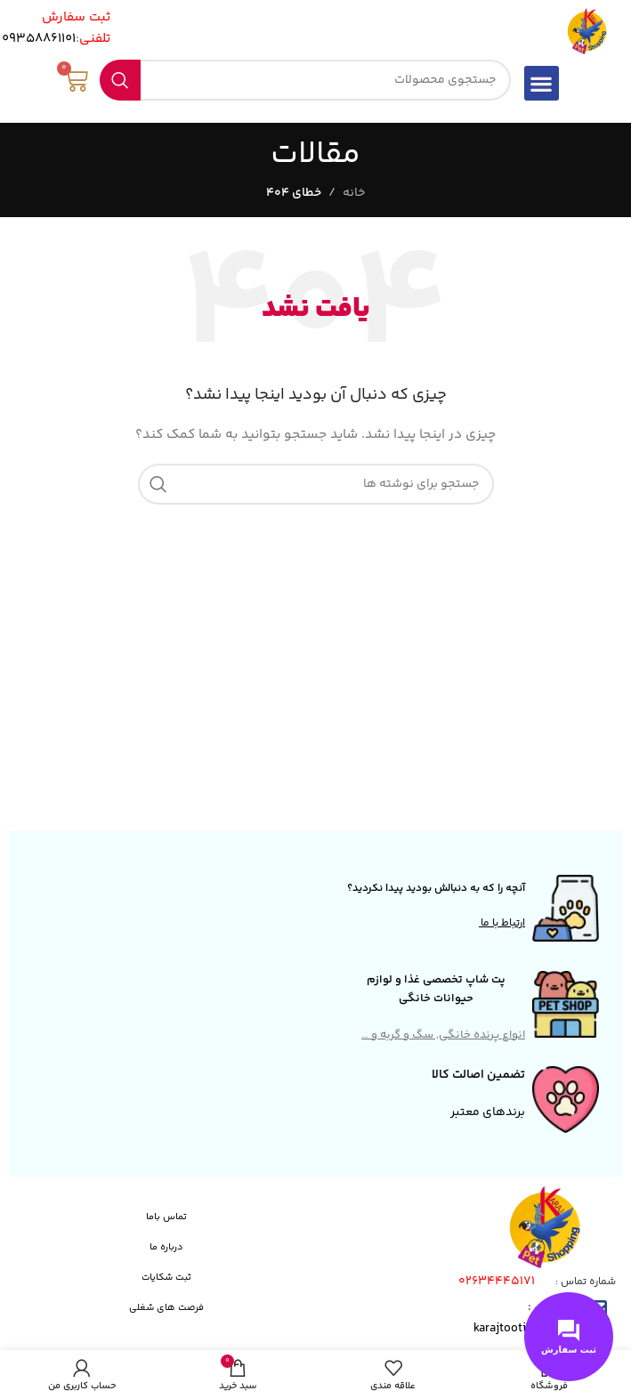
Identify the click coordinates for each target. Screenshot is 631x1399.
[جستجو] (305, 80)
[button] (541, 83)
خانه (354, 193)
